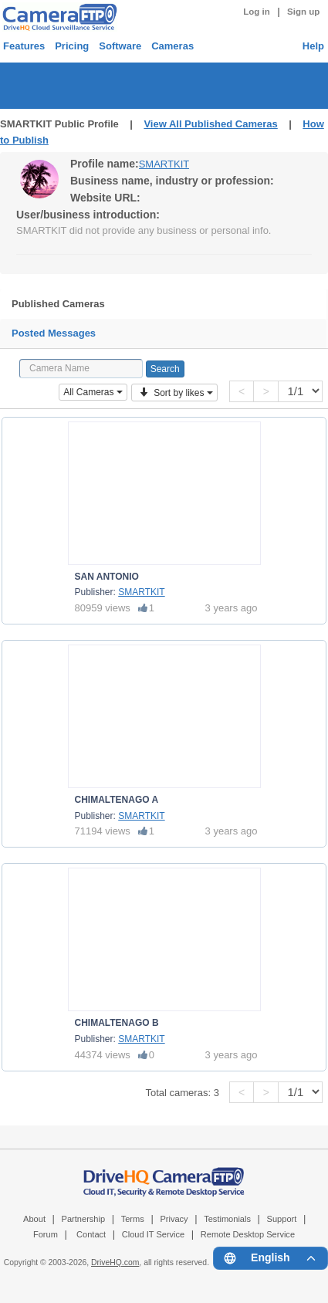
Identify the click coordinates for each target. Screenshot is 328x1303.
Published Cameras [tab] (58, 304)
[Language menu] (270, 1258)
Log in (256, 11)
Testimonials (227, 1218)
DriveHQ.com (115, 1262)
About (34, 1218)
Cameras (172, 46)
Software (120, 46)
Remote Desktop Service (248, 1234)
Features (24, 46)
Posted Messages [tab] (54, 333)
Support (282, 1218)
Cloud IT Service (153, 1234)
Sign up (303, 11)
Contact (91, 1234)
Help (313, 46)
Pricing (72, 46)
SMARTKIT (164, 164)
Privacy (174, 1218)
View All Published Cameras (210, 124)
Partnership (84, 1218)
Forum (45, 1234)
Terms (132, 1218)
